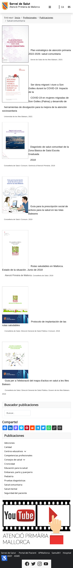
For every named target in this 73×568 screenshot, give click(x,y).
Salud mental (10, 488)
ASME (17, 556)
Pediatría (8, 476)
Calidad (8, 447)
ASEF (9, 556)
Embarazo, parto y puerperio (18, 472)
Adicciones (9, 443)
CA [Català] (62, 6)
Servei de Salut (8, 552)
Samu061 (56, 552)
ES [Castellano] (69, 6)
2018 (33, 159)
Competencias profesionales (18, 455)
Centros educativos (13, 451)
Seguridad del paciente (15, 493)
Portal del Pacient (27, 552)
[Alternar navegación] (50, 7)
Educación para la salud (15, 468)
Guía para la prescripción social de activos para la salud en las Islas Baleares (48, 210)
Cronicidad (9, 463)
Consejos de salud (13, 459)
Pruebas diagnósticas (14, 480)
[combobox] (17, 413)
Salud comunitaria (13, 484)
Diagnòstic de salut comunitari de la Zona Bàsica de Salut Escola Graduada (48, 150)
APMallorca (44, 552)
